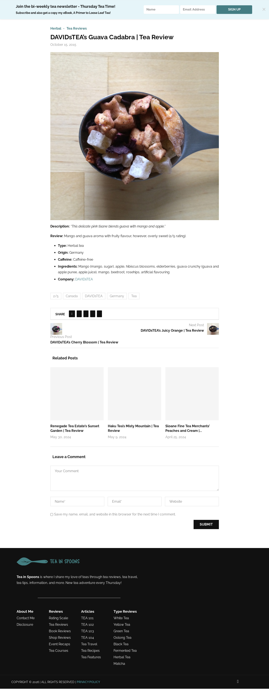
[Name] (161, 9)
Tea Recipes (90, 652)
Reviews (56, 613)
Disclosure (25, 626)
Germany (117, 297)
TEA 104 (87, 639)
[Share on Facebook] (72, 315)
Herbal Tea (122, 658)
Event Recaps (59, 645)
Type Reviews (125, 613)
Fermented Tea (125, 652)
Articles (87, 613)
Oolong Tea (122, 639)
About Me (25, 613)
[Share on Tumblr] (92, 315)
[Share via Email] (99, 315)
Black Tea (121, 645)
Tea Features (91, 658)
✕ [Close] (264, 10)
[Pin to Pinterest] (85, 315)
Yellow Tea (122, 626)
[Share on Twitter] (79, 315)
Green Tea (121, 632)
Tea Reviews (58, 626)
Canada (72, 297)
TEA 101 (87, 619)
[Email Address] (197, 9)
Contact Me (26, 619)
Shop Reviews (60, 639)
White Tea (121, 619)
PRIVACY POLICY (88, 683)
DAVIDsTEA (84, 280)
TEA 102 (87, 626)
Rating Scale (58, 619)
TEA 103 (87, 632)
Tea (134, 297)
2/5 (56, 297)
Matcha (119, 665)
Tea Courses (58, 652)
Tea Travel (89, 645)
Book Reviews (60, 632)
